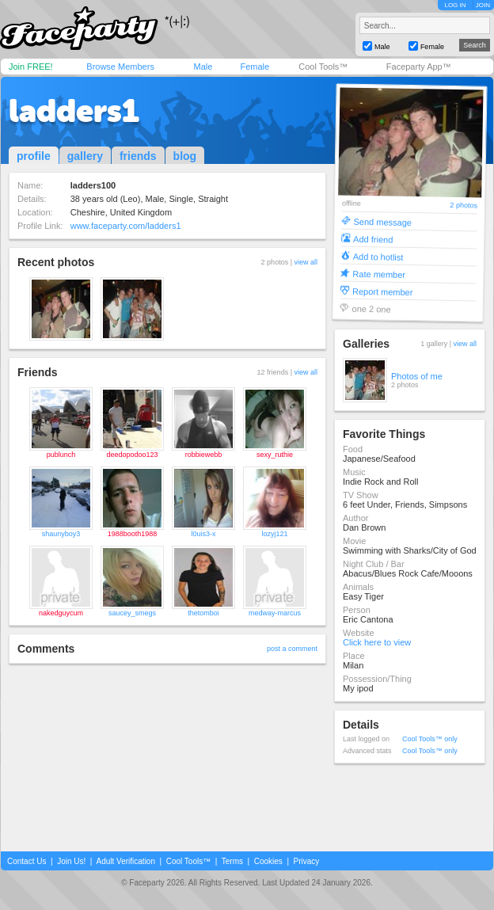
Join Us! (71, 861)
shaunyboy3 (61, 534)
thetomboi (203, 613)
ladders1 (74, 111)
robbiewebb (203, 455)
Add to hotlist (378, 256)
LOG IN (455, 5)
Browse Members (120, 66)
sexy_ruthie (274, 455)
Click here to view (377, 642)
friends (138, 156)
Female (254, 66)
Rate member (378, 273)
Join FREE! (31, 66)
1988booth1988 (133, 534)
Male (202, 66)
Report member (382, 291)
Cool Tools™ (323, 66)
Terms (232, 861)
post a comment (292, 649)
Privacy (307, 861)
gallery (85, 156)
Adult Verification (125, 861)
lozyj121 (274, 534)
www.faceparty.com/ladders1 (125, 225)
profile (34, 156)
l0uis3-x (203, 534)
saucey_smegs (132, 613)
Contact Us (26, 861)
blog (185, 156)
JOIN (483, 5)
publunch (61, 455)
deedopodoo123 (132, 455)
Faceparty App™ (418, 66)
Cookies (268, 861)
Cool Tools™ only (430, 739)
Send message (382, 221)
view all (305, 262)
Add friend (373, 239)
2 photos (463, 205)
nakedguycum (61, 613)
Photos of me (417, 376)
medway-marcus (275, 613)
